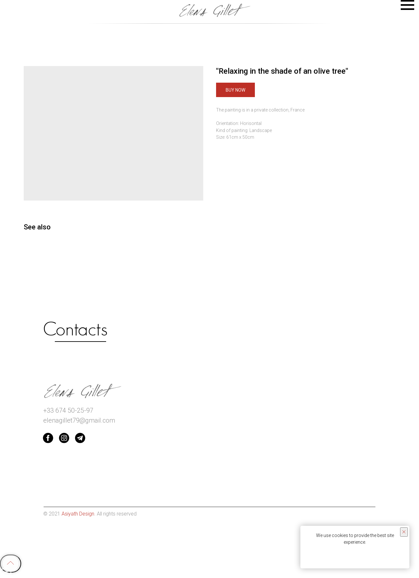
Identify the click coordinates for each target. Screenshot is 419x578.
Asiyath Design (78, 514)
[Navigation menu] (407, 5)
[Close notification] (404, 532)
